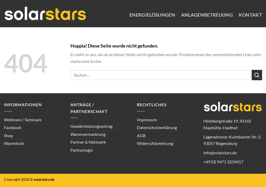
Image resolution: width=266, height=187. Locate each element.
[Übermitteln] (257, 75)
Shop (8, 135)
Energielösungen (152, 15)
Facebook (12, 127)
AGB (141, 135)
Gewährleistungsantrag (91, 126)
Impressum (147, 119)
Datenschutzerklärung (157, 127)
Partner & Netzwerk (88, 141)
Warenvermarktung (87, 134)
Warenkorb (14, 143)
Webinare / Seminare (22, 119)
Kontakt (250, 15)
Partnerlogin (81, 150)
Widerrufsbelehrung (155, 143)
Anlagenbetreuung (207, 15)
